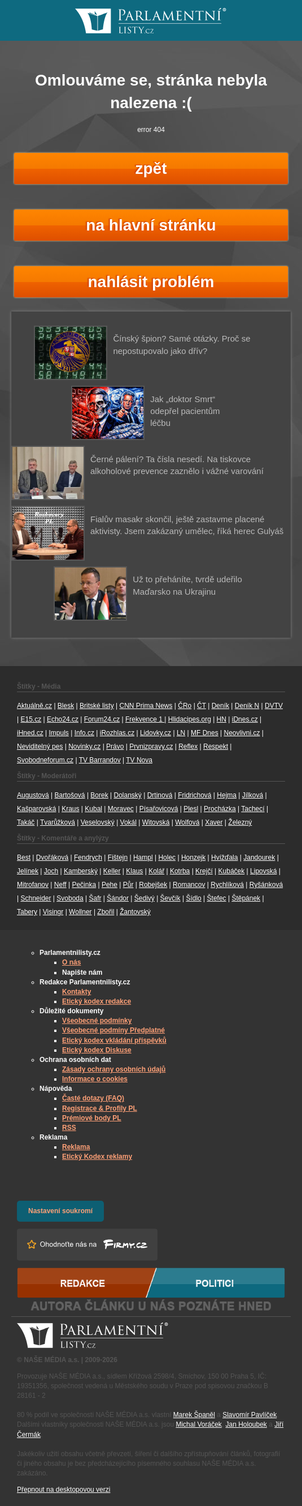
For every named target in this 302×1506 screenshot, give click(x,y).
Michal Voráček (198, 1424)
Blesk (66, 706)
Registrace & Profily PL (99, 1108)
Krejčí (204, 871)
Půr (128, 885)
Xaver (213, 822)
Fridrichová (194, 795)
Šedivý (144, 898)
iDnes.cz (245, 719)
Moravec (121, 809)
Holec (167, 857)
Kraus (70, 809)
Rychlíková (227, 885)
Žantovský (135, 912)
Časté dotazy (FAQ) (93, 1098)
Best (23, 857)
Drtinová (160, 795)
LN (181, 733)
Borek (99, 795)
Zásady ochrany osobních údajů (113, 1069)
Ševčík (170, 898)
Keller (112, 871)
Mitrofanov (33, 885)
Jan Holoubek (245, 1424)
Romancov (189, 885)
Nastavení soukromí (60, 1211)
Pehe (109, 885)
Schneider (35, 898)
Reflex (188, 746)
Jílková (252, 795)
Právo (115, 746)
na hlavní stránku (151, 225)
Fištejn (118, 857)
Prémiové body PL (91, 1118)
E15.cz (30, 719)
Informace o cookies (95, 1079)
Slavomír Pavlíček (249, 1415)
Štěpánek (245, 898)
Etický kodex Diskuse (97, 1050)
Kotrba (180, 871)
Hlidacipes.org (189, 719)
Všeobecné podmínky (97, 1021)
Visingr (53, 912)
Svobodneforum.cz (45, 760)
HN (221, 719)
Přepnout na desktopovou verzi (63, 1490)
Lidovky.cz (155, 733)
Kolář (156, 871)
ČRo (184, 706)
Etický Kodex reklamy (97, 1157)
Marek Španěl (194, 1415)
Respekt (215, 746)
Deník (220, 706)
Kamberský (81, 871)
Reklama (76, 1147)
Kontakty (76, 992)
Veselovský (98, 822)
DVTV (274, 706)
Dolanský (128, 795)
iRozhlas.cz (117, 733)
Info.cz (84, 733)
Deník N (247, 706)
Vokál (128, 822)
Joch (51, 871)
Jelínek (27, 871)
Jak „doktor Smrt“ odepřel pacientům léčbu (185, 411)
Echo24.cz (62, 719)
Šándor (118, 898)
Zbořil (105, 912)
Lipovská (263, 871)
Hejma (227, 795)
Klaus (134, 871)
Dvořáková (52, 857)
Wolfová (187, 822)
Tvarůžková (57, 822)
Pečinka (84, 885)
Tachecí (252, 809)
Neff (60, 885)
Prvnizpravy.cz (151, 746)
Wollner (80, 912)
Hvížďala (224, 857)
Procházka (220, 809)
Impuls (58, 733)
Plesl (190, 809)
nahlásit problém (150, 282)
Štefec (216, 898)
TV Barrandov (100, 760)
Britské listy (97, 706)
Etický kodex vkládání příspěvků (114, 1040)
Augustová (33, 795)
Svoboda (69, 898)
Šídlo (193, 898)
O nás (71, 962)
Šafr (95, 898)
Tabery (27, 912)
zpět (151, 168)
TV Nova (139, 760)
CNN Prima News (145, 706)
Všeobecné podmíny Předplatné (113, 1030)
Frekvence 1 (144, 719)
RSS (69, 1128)
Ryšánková (266, 885)
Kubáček (231, 871)
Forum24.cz (102, 719)
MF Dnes (204, 733)
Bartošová (70, 795)
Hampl (143, 857)
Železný (240, 822)
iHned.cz (30, 733)
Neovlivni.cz (242, 733)
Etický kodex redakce (96, 1001)
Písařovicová (158, 809)
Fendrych (88, 857)
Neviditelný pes (40, 746)
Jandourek (259, 857)
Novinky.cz (84, 746)
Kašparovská (36, 809)
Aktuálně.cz (34, 706)
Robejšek (153, 885)
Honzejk (193, 857)
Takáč (25, 822)
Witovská (156, 822)
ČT (201, 706)
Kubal (93, 809)
